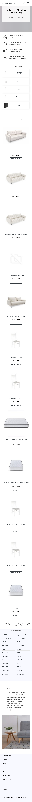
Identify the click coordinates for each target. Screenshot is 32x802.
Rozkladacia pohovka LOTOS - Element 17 (16, 152)
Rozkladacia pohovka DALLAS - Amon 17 (16, 234)
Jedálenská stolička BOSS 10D (16, 357)
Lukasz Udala (21, 674)
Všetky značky (7, 756)
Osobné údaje (7, 779)
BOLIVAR (5, 667)
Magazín (5, 772)
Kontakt (5, 789)
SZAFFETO (20, 660)
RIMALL (19, 656)
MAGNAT (5, 645)
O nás (4, 786)
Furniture (5, 656)
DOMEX (4, 635)
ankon (19, 649)
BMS (18, 642)
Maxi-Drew (5, 660)
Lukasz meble (6, 670)
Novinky (5, 759)
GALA (19, 663)
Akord (19, 652)
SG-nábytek (20, 667)
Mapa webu (6, 775)
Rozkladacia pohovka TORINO (16, 316)
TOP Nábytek (21, 638)
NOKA (4, 642)
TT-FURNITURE (7, 652)
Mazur (4, 649)
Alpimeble (5, 663)
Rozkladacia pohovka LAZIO (16, 193)
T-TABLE (5, 674)
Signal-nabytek (21, 635)
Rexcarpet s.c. (21, 670)
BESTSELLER (6, 638)
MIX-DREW (20, 645)
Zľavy (4, 763)
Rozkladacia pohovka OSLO (16, 275)
